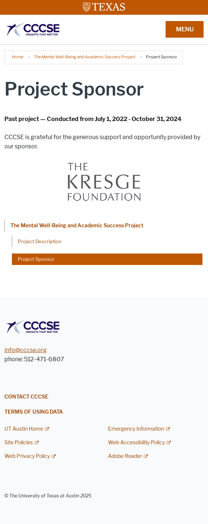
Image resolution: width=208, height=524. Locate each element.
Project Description (40, 241)
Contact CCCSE (26, 397)
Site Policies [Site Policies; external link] (18, 442)
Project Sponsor (36, 259)
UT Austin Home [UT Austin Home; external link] (23, 429)
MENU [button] (185, 29)
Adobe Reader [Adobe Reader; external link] (125, 456)
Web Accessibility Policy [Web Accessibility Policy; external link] (136, 442)
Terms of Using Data (33, 412)
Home (17, 56)
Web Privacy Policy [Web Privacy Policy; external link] (27, 456)
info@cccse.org (25, 350)
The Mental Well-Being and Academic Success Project (84, 56)
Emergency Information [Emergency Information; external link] (136, 429)
